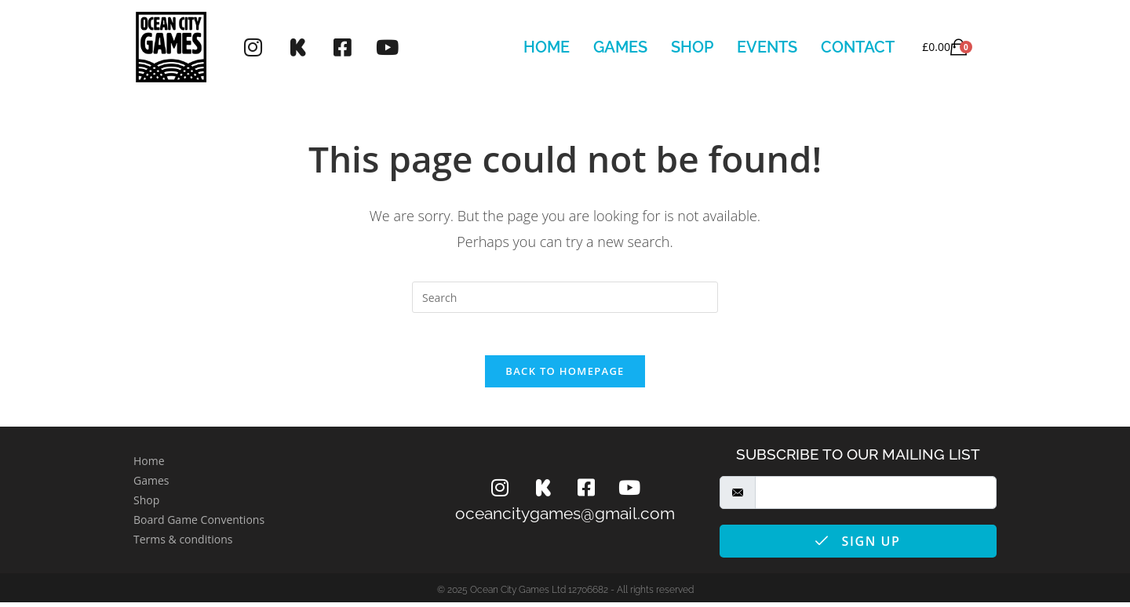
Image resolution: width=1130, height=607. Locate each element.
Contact (858, 47)
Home (546, 47)
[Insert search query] (565, 297)
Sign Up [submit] (857, 545)
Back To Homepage (564, 376)
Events (767, 47)
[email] (876, 497)
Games (620, 47)
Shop (692, 47)
